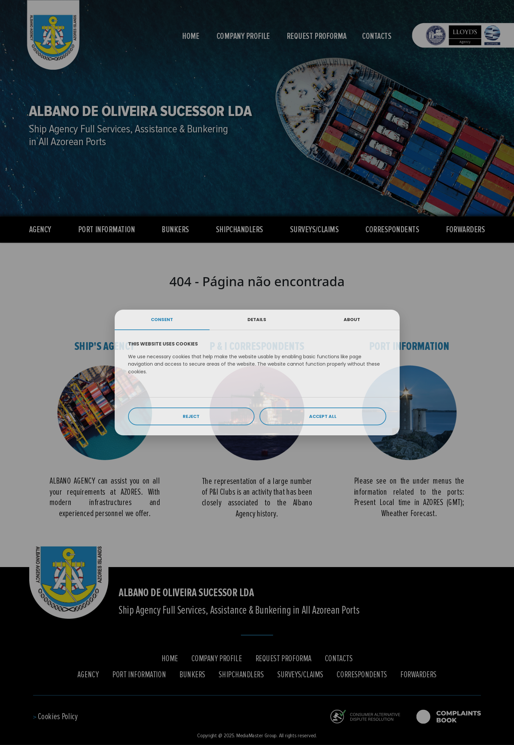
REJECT (191, 416)
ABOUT (352, 319)
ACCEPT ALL (323, 416)
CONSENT (162, 319)
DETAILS (256, 319)
